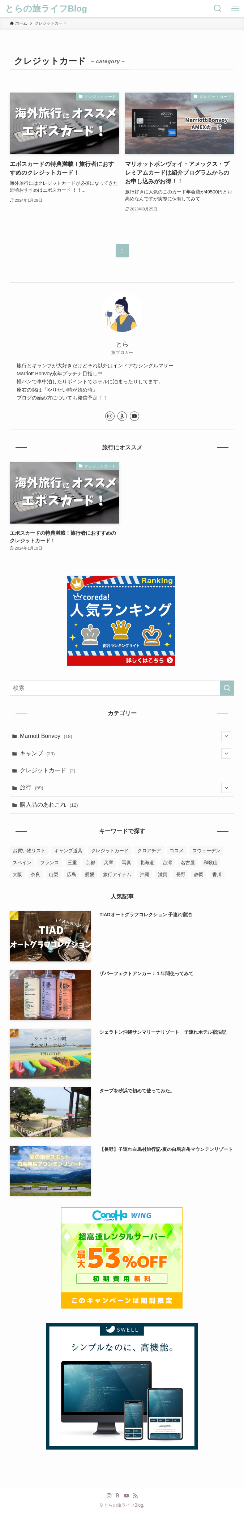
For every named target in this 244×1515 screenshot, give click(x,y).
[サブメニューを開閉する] (226, 736)
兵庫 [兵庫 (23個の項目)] (108, 862)
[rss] (135, 1496)
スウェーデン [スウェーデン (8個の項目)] (206, 850)
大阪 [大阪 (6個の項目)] (17, 874)
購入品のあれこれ (49, 805)
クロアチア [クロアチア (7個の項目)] (149, 850)
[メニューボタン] (235, 8)
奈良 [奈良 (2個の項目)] (35, 874)
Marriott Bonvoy (125, 736)
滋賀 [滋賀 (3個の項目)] (162, 874)
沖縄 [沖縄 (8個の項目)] (144, 874)
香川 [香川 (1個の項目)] (217, 874)
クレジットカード (47, 770)
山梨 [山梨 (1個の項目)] (53, 874)
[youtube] (134, 416)
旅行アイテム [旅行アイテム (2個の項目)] (117, 874)
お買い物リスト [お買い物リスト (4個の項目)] (29, 850)
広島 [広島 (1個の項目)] (71, 874)
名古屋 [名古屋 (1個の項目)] (188, 862)
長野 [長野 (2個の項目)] (180, 874)
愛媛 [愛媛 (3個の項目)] (89, 874)
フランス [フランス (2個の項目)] (49, 862)
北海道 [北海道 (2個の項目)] (147, 862)
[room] (122, 416)
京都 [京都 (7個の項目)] (90, 862)
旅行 (125, 788)
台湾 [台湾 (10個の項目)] (167, 862)
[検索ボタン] (218, 8)
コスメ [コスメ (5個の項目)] (177, 850)
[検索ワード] (122, 688)
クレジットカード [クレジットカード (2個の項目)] (110, 850)
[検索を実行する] (227, 688)
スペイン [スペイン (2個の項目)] (22, 862)
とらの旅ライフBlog (46, 8)
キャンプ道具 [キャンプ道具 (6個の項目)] (68, 850)
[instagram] (110, 416)
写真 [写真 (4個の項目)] (126, 862)
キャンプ (125, 753)
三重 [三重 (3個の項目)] (72, 862)
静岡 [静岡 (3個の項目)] (199, 874)
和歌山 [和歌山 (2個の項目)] (211, 862)
